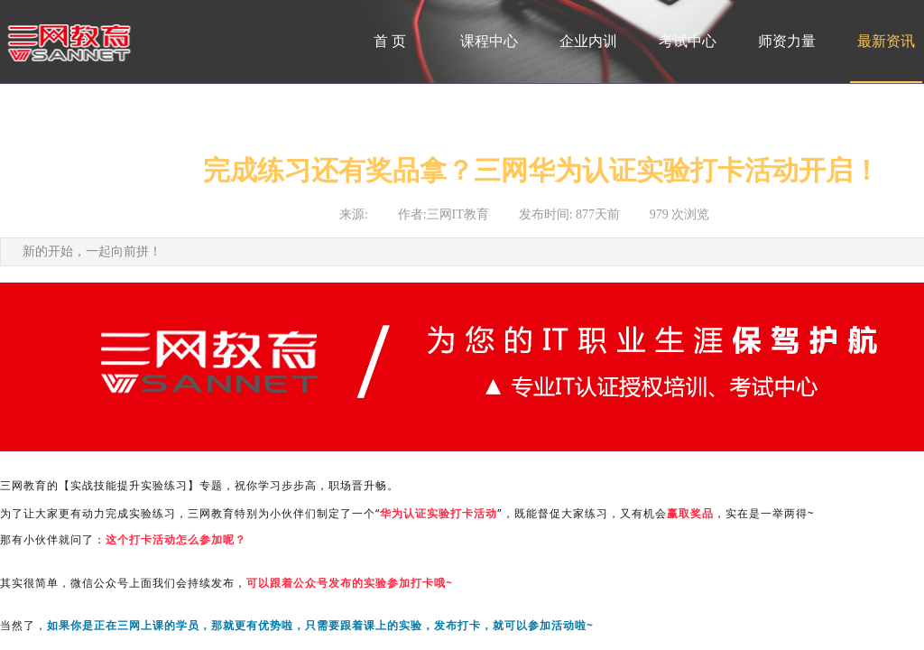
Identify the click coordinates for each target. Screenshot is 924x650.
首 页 (390, 41)
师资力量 (787, 41)
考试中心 (687, 41)
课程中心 (489, 41)
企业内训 (588, 41)
